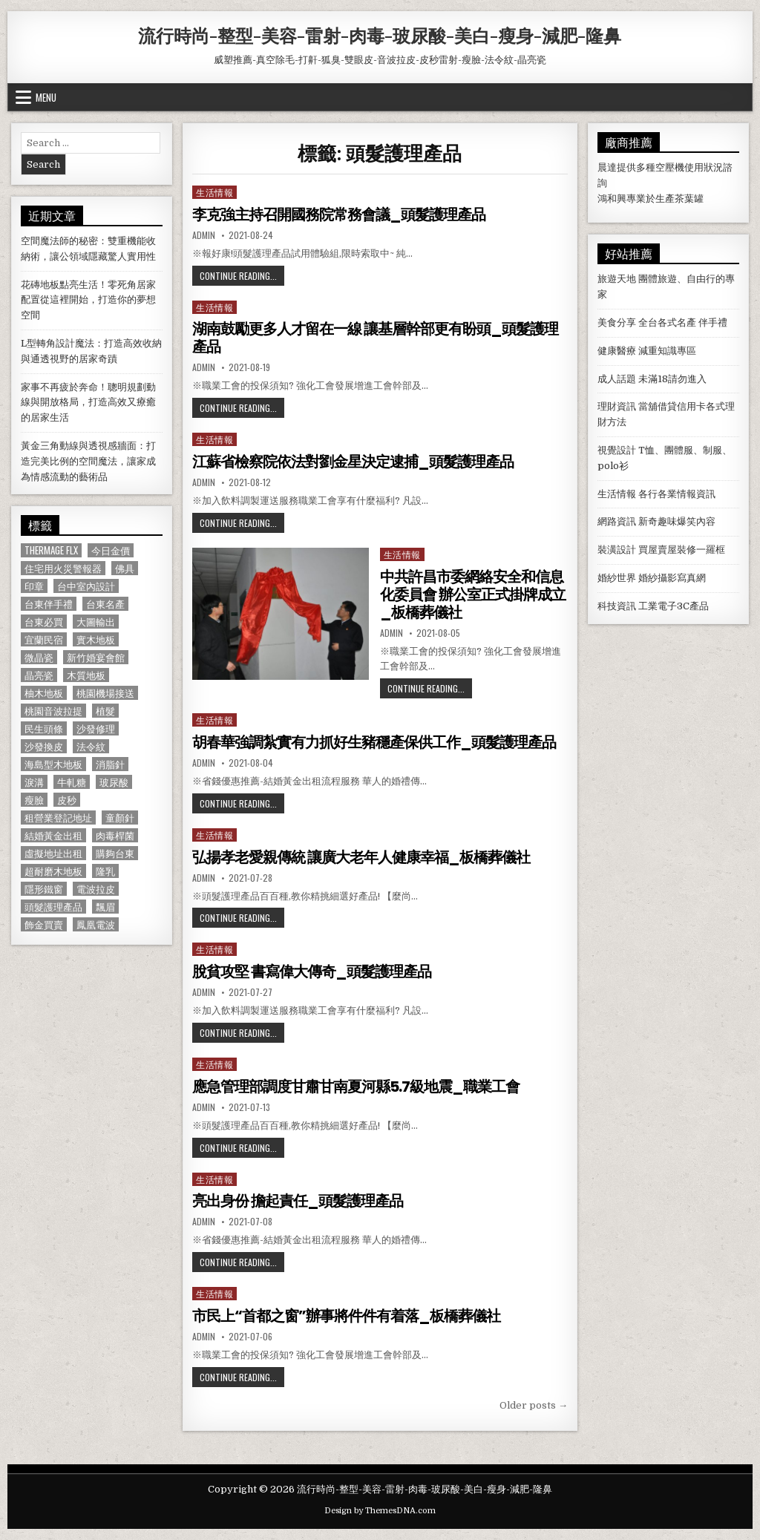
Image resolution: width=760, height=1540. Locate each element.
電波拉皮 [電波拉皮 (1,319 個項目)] (95, 889)
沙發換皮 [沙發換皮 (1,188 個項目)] (43, 746)
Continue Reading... (242, 275)
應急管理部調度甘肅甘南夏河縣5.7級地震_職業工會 (356, 1086)
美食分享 (616, 322)
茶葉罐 (689, 198)
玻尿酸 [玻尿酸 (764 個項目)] (113, 782)
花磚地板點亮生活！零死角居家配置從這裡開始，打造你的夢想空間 (88, 300)
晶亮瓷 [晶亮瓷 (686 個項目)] (38, 675)
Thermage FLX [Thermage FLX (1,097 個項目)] (51, 550)
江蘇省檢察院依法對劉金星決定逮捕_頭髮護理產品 (353, 461)
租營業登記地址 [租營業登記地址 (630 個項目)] (58, 817)
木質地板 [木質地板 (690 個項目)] (86, 675)
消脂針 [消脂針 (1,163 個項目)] (110, 764)
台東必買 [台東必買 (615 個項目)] (43, 622)
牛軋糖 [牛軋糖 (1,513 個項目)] (71, 782)
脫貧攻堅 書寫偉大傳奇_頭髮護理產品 (311, 971)
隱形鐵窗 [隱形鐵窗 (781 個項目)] (43, 889)
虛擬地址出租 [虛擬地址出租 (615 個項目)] (53, 853)
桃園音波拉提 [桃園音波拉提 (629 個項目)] (53, 711)
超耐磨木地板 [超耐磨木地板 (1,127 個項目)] (53, 871)
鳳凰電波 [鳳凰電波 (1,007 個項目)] (95, 924)
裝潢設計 (616, 549)
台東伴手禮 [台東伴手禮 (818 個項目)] (48, 604)
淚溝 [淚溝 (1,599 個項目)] (34, 782)
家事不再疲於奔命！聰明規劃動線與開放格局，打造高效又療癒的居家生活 (88, 402)
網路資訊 (616, 521)
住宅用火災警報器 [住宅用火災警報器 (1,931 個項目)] (63, 568)
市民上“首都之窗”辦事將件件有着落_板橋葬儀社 (346, 1315)
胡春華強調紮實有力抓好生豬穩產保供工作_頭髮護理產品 (374, 742)
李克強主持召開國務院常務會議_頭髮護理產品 (338, 214)
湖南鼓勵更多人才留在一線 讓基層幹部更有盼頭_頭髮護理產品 (375, 337)
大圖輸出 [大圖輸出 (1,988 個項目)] (95, 622)
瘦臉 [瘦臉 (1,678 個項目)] (34, 800)
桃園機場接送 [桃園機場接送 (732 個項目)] (105, 693)
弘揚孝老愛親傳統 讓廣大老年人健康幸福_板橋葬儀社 (361, 857)
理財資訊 (616, 406)
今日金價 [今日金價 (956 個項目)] (110, 550)
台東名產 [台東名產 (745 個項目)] (105, 604)
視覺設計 (616, 450)
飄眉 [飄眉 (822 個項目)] (105, 907)
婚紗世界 (616, 577)
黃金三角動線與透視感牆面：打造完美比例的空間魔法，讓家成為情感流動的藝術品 (88, 461)
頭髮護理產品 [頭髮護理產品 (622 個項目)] (53, 907)
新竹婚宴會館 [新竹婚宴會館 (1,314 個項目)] (96, 657)
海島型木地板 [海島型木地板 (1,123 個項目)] (53, 764)
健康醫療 (616, 350)
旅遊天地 (616, 278)
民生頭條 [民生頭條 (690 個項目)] (43, 728)
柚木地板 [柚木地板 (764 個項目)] (43, 693)
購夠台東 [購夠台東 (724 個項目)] (115, 853)
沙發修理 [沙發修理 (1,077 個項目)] (95, 728)
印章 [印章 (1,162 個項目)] (34, 586)
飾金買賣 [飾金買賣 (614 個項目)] (43, 924)
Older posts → (533, 1405)
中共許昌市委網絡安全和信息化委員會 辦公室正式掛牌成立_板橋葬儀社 (473, 594)
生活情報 (214, 192)
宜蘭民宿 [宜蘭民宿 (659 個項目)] (43, 639)
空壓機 (669, 167)
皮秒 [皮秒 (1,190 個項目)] (66, 800)
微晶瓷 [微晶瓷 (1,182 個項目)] (38, 657)
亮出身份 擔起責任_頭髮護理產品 (297, 1200)
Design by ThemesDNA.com (380, 1511)
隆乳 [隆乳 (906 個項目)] (105, 871)
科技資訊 (616, 606)
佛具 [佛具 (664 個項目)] (124, 568)
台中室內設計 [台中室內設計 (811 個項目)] (86, 586)
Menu (46, 97)
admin (203, 235)
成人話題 (616, 378)
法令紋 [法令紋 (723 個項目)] (90, 746)
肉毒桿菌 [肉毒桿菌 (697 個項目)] (115, 835)
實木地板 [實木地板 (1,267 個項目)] (95, 639)
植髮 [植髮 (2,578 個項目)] (105, 711)
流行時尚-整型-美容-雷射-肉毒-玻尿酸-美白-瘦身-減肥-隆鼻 (379, 35)
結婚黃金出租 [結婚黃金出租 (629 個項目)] (53, 835)
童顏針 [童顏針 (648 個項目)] (119, 817)
